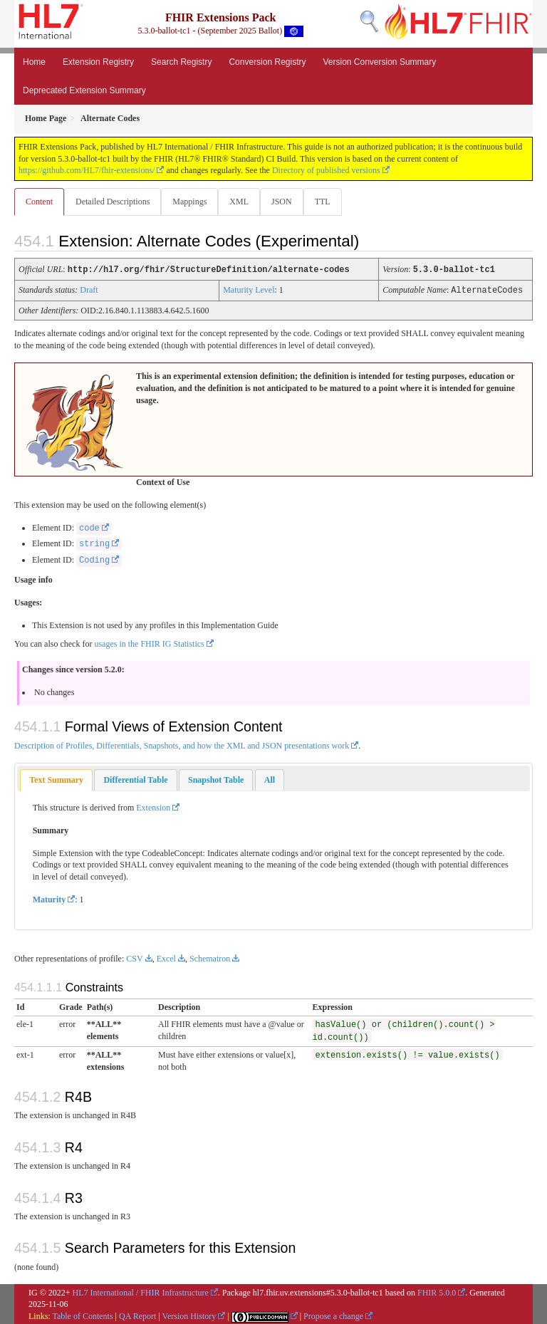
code (89, 527)
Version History (189, 1315)
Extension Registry (98, 62)
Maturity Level (248, 289)
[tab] (56, 779)
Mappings (189, 202)
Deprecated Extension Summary (84, 90)
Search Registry (181, 62)
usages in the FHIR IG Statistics (149, 642)
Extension (153, 806)
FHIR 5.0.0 (436, 1291)
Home (34, 62)
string (94, 543)
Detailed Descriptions (112, 202)
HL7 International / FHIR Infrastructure (141, 1291)
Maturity (49, 898)
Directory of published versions (326, 170)
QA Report (137, 1315)
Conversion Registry (267, 62)
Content (39, 202)
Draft (89, 289)
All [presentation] (269, 778)
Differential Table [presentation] (135, 778)
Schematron (209, 957)
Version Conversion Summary (379, 62)
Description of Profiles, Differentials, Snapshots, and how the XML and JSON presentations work (181, 744)
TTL (322, 202)
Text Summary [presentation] (56, 778)
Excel (166, 957)
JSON (281, 202)
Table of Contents (82, 1315)
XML (239, 202)
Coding (94, 559)
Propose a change (333, 1315)
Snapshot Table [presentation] (216, 778)
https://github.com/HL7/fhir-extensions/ (87, 170)
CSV (134, 957)
